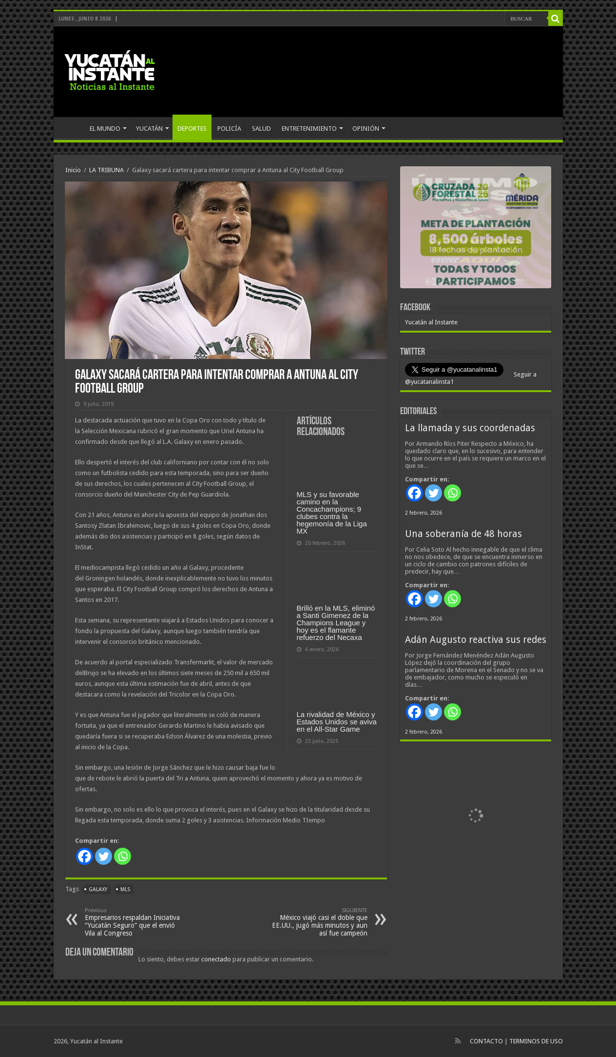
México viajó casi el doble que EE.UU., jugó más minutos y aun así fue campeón (317, 922)
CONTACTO (486, 1041)
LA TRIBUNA (106, 170)
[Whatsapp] (122, 856)
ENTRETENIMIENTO (309, 128)
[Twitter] (103, 856)
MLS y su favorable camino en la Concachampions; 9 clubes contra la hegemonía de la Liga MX (332, 512)
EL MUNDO (105, 128)
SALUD (261, 128)
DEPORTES (192, 128)
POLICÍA (229, 128)
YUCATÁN (149, 128)
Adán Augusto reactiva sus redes (475, 639)
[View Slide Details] (475, 229)
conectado (216, 959)
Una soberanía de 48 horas (463, 533)
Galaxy (98, 889)
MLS (125, 889)
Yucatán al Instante (431, 322)
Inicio (73, 170)
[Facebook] (84, 856)
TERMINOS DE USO (536, 1041)
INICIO (71, 127)
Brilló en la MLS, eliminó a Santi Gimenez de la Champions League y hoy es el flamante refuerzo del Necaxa (336, 622)
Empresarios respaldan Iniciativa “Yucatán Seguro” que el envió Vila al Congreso (135, 922)
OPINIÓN (365, 128)
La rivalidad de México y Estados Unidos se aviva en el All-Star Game (337, 721)
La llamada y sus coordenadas (470, 428)
